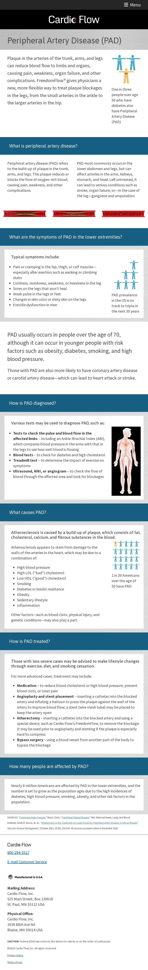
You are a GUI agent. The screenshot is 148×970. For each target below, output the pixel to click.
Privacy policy (15, 955)
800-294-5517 (18, 852)
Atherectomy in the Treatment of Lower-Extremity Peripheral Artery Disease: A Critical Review (89, 823)
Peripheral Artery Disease (32, 817)
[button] (132, 5)
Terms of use (14, 962)
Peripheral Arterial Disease (75, 817)
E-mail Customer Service (27, 861)
